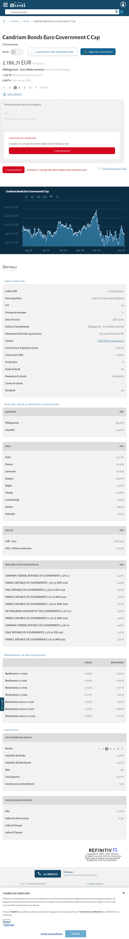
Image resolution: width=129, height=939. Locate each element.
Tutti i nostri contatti (33, 884)
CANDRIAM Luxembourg (111, 340)
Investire (14, 21)
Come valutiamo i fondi (112, 168)
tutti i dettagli (12, 94)
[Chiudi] (123, 893)
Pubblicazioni (95, 884)
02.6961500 (48, 874)
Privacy (7, 921)
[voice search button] (115, 11)
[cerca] (54, 11)
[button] (2, 704)
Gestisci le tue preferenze (51, 933)
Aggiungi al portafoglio (98, 51)
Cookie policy (9, 924)
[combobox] (64, 11)
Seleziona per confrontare (55, 51)
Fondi (26, 21)
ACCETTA (76, 933)
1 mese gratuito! (62, 151)
